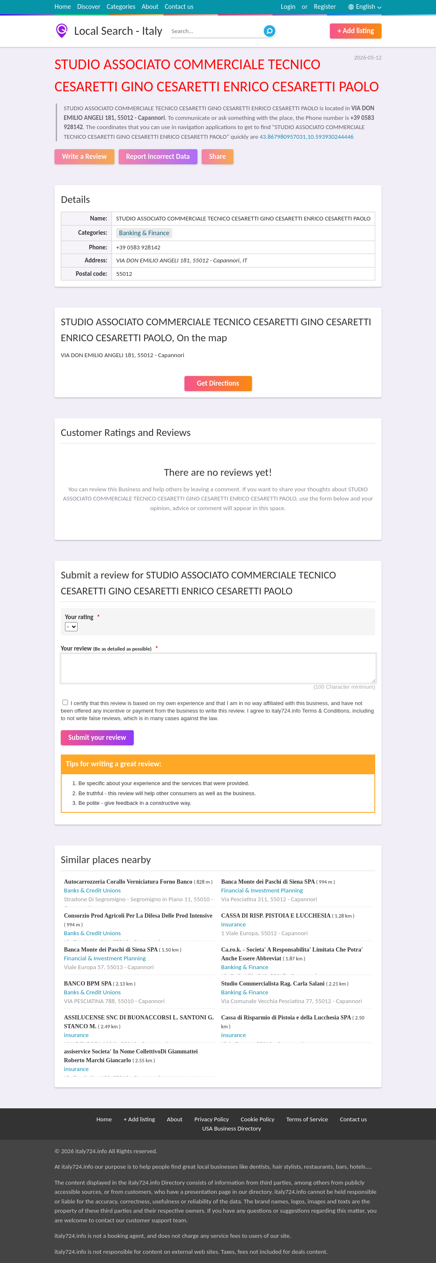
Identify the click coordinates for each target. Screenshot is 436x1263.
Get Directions (218, 383)
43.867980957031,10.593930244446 (306, 136)
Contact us (179, 6)
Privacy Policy (212, 1119)
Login (288, 6)
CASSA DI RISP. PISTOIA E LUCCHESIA (276, 916)
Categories (121, 6)
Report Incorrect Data (158, 156)
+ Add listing (355, 30)
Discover (88, 6)
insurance (233, 924)
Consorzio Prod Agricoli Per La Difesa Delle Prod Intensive (138, 916)
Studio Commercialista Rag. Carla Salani (273, 983)
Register (325, 6)
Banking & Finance (144, 233)
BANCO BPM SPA (88, 983)
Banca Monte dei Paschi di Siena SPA (268, 882)
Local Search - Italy (118, 30)
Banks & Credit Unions (92, 890)
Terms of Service (307, 1119)
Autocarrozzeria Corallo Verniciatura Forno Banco (129, 882)
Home (62, 6)
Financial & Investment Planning (262, 890)
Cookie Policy (257, 1119)
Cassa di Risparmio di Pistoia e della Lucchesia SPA (287, 1017)
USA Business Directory (231, 1128)
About (150, 6)
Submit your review (97, 737)
